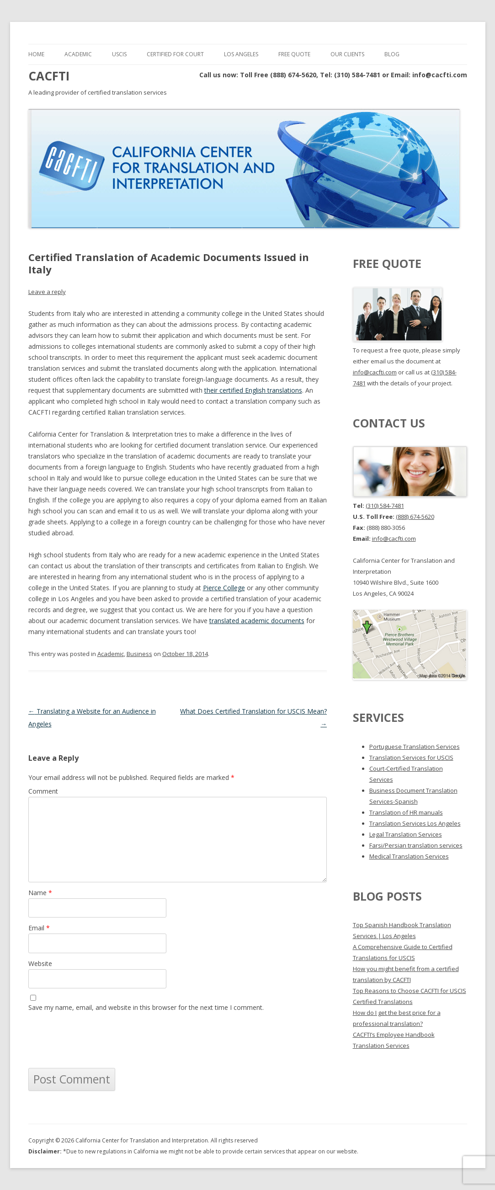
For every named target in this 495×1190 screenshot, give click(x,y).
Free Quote (294, 54)
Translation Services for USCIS (411, 757)
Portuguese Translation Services (414, 746)
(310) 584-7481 (385, 506)
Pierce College (224, 587)
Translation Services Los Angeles (415, 823)
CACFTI (48, 76)
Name (40, 892)
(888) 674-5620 (415, 516)
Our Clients (347, 54)
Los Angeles (241, 54)
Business (139, 654)
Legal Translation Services (405, 834)
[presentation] (97, 1040)
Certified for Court (175, 54)
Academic (78, 54)
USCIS (119, 54)
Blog (391, 54)
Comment (43, 791)
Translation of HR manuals (406, 812)
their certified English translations (253, 390)
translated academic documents (256, 620)
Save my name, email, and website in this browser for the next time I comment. (146, 1007)
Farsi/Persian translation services (416, 845)
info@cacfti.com (375, 372)
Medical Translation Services (409, 856)
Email (39, 927)
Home (36, 54)
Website (40, 963)
